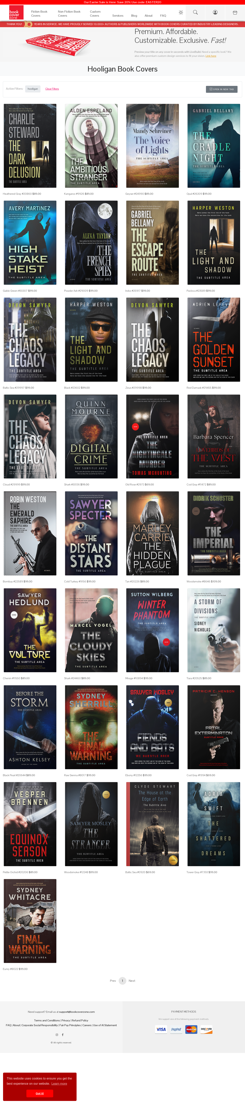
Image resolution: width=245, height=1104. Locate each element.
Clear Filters (52, 88)
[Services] (118, 16)
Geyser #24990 (134, 193)
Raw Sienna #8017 (75, 775)
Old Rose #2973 (134, 484)
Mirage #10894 (134, 678)
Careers (86, 1025)
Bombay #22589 (13, 581)
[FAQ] (163, 16)
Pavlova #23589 (196, 290)
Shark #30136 (72, 484)
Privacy (66, 1020)
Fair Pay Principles (70, 1025)
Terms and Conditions (47, 1020)
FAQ (8, 1025)
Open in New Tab (222, 89)
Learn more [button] (59, 1083)
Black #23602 (72, 387)
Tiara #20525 (194, 678)
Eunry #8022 (10, 969)
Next (132, 981)
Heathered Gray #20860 (17, 193)
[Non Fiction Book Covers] (70, 16)
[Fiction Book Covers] (40, 16)
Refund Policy (80, 1020)
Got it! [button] (40, 1093)
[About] (148, 16)
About (16, 1025)
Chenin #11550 (11, 678)
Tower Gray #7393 (197, 872)
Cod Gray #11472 (196, 484)
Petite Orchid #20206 (15, 872)
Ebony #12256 (133, 775)
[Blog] (134, 16)
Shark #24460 (72, 678)
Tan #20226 (132, 581)
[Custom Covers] (97, 16)
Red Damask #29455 (199, 387)
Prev (113, 981)
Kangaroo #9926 (74, 193)
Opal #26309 (194, 193)
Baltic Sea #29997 (14, 387)
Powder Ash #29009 (76, 290)
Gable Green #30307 (15, 290)
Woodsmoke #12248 (76, 872)
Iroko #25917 (133, 290)
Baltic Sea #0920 (135, 872)
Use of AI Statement (105, 1025)
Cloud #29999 (11, 484)
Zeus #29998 (133, 387)
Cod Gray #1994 (196, 775)
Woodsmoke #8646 (198, 581)
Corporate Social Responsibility (40, 1025)
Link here (211, 56)
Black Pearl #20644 (14, 775)
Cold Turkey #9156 (75, 581)
